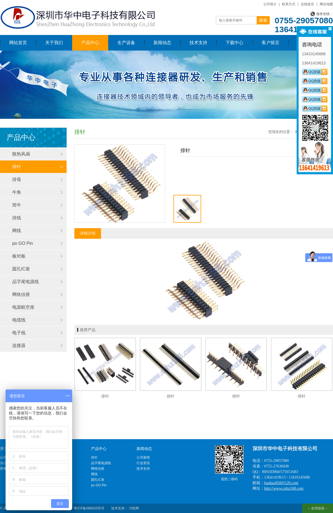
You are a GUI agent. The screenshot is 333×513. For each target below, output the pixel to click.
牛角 (16, 192)
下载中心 (234, 42)
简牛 (16, 205)
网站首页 (18, 42)
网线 (16, 230)
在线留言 (307, 4)
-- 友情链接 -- (317, 508)
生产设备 (126, 42)
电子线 (19, 332)
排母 (16, 179)
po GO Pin (22, 243)
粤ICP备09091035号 (89, 508)
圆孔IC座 (21, 268)
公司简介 (270, 4)
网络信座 (21, 294)
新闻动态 (162, 42)
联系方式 (288, 4)
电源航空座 (23, 307)
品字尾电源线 (25, 281)
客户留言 (270, 42)
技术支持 (198, 42)
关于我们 (54, 42)
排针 (16, 166)
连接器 (19, 345)
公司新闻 (143, 457)
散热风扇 (21, 154)
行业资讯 (143, 463)
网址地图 (326, 4)
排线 (16, 217)
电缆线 (19, 320)
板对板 (19, 256)
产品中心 (90, 42)
